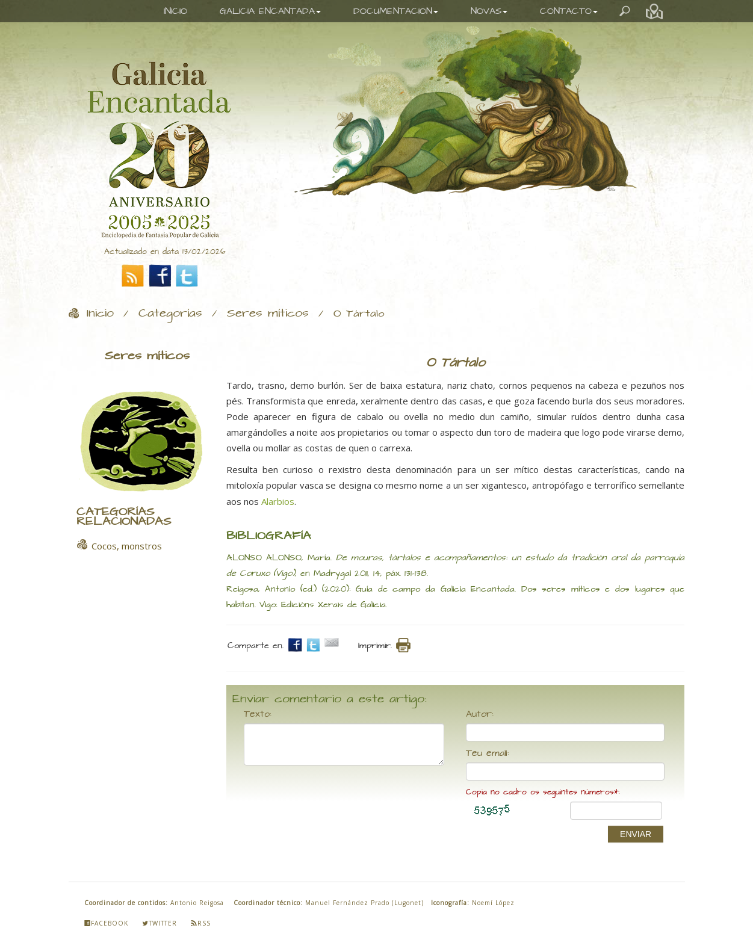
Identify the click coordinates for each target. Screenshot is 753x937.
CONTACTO (569, 11)
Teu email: (487, 753)
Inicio (100, 314)
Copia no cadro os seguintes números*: (542, 792)
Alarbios (277, 501)
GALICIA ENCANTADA (270, 11)
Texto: (257, 714)
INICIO (175, 11)
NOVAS (489, 11)
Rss (201, 923)
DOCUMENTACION (395, 11)
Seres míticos (268, 314)
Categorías (170, 314)
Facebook (106, 923)
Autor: (480, 714)
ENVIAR (635, 834)
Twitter (159, 923)
